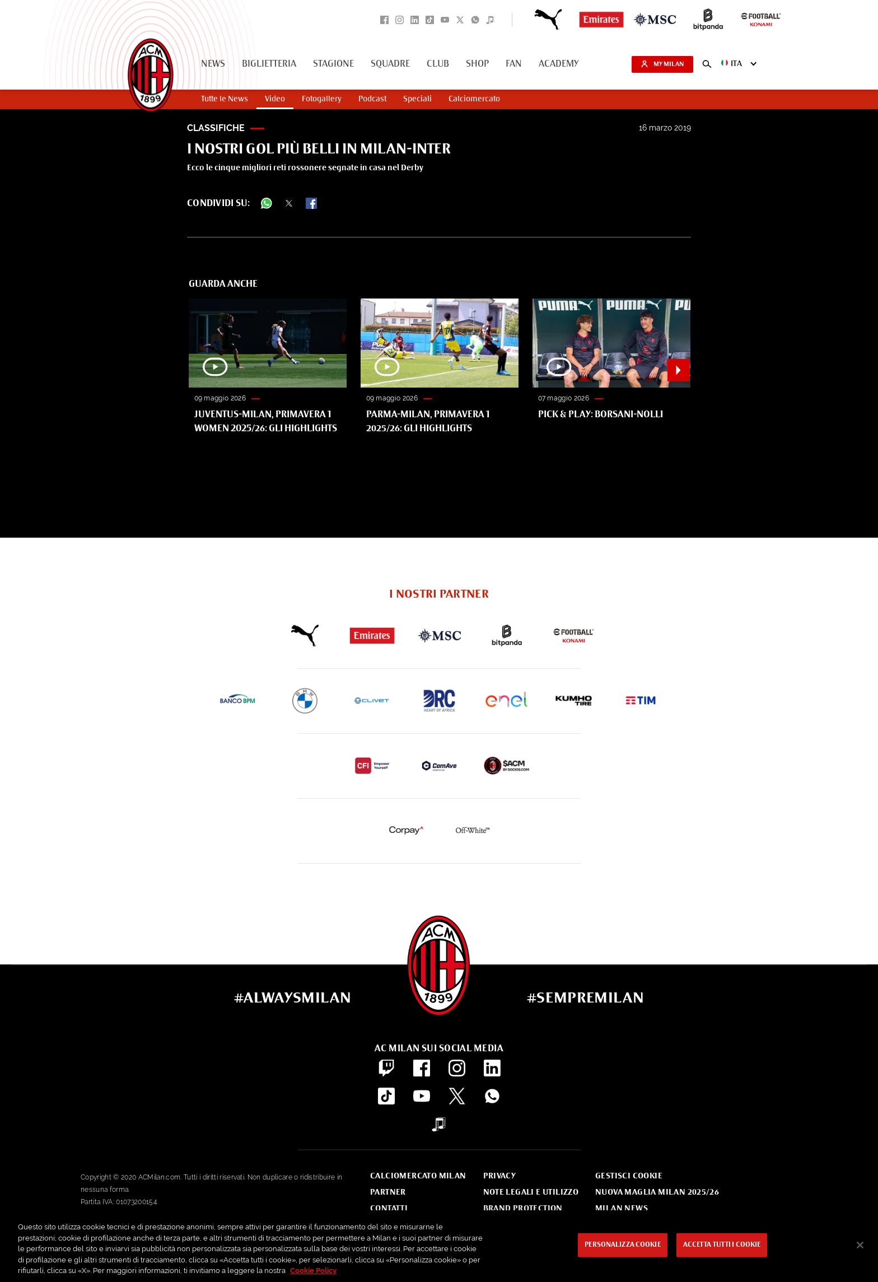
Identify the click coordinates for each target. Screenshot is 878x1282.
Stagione (333, 64)
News (213, 64)
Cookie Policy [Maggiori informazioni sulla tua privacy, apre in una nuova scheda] (313, 1270)
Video (275, 99)
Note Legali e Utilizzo (531, 1192)
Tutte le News (224, 99)
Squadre (390, 64)
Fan (514, 64)
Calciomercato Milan (418, 1176)
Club (438, 64)
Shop (477, 64)
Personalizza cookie (622, 1245)
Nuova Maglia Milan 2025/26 (657, 1192)
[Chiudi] (860, 1245)
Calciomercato (474, 99)
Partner (388, 1192)
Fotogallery (322, 99)
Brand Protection (523, 1209)
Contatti (389, 1209)
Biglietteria (269, 64)
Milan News (621, 1209)
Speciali (417, 99)
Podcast (372, 99)
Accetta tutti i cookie (722, 1245)
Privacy (499, 1176)
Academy (559, 64)
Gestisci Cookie (628, 1176)
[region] (439, 1246)
